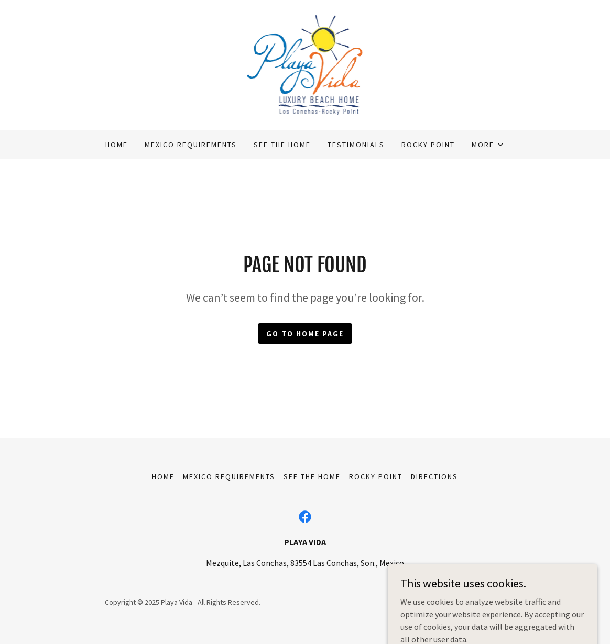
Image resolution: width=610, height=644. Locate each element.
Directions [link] (434, 476)
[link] (305, 64)
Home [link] (116, 144)
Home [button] (163, 476)
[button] (488, 144)
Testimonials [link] (356, 144)
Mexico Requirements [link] (191, 144)
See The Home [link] (282, 144)
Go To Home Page (305, 333)
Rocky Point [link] (428, 144)
